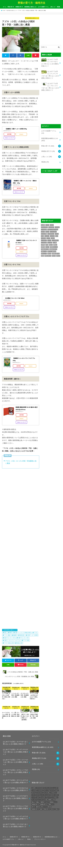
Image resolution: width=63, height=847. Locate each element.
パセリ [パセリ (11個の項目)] (52, 231)
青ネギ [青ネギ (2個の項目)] (58, 248)
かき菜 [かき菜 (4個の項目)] (42, 217)
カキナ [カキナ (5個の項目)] (51, 217)
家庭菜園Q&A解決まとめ (30, 6)
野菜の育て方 (11, 6)
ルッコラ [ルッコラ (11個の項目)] (50, 235)
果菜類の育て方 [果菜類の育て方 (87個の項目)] (44, 242)
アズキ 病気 (26, 639)
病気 (5, 632)
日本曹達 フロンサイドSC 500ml (14, 297)
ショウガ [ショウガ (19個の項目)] (57, 220)
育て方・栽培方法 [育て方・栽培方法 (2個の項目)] (52, 244)
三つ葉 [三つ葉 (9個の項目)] (54, 235)
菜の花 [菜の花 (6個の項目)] (49, 246)
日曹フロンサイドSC (23, 637)
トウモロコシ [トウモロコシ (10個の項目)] (51, 226)
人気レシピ (52, 6)
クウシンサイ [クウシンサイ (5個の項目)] (44, 220)
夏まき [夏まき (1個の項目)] (50, 237)
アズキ (35, 632)
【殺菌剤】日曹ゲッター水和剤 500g (16, 128)
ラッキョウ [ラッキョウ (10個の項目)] (43, 235)
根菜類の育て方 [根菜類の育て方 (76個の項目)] (53, 242)
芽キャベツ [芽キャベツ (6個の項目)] (43, 246)
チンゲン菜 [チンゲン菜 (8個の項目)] (43, 226)
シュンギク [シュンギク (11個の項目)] (51, 220)
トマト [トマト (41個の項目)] (56, 226)
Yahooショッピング (9, 137)
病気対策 (22, 634)
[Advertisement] (11, 479)
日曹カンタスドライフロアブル (12, 639)
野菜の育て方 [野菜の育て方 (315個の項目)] (48, 248)
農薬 (10, 632)
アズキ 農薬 (7, 634)
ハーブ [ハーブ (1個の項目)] (48, 231)
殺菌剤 (15, 634)
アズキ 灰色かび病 (9, 642)
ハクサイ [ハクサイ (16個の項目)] (43, 231)
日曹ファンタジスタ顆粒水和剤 (23, 632)
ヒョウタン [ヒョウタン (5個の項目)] (43, 233)
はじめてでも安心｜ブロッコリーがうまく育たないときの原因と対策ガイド (50, 84)
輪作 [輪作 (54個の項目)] (42, 248)
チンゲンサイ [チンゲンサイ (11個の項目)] (53, 224)
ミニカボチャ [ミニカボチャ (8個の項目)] (55, 233)
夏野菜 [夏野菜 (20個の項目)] (42, 239)
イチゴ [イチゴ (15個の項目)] (47, 217)
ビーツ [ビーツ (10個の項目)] (49, 233)
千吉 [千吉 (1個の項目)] (47, 237)
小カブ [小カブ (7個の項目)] (47, 239)
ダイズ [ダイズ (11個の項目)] (47, 224)
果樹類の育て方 (19, 6)
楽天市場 (9, 133)
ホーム (4, 6)
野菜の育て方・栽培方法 (31, 2)
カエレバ (19, 184)
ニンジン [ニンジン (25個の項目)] (47, 228)
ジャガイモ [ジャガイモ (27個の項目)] (43, 222)
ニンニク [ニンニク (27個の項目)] (52, 228)
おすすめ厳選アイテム (43, 6)
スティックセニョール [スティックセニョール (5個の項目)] (53, 222)
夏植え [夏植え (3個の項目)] (55, 237)
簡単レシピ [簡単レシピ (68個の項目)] (43, 244)
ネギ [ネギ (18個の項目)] (57, 228)
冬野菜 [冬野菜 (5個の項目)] (42, 237)
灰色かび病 (19, 642)
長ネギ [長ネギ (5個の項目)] (53, 248)
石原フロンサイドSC (9, 637)
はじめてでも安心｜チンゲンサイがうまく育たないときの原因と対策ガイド (50, 73)
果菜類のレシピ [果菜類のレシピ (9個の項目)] (53, 239)
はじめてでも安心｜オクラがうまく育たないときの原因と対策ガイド (50, 62)
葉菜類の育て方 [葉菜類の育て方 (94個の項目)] (55, 246)
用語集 (58, 6)
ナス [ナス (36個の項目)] (42, 228)
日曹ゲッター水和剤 (32, 634)
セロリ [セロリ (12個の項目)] (42, 224)
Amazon (21, 133)
